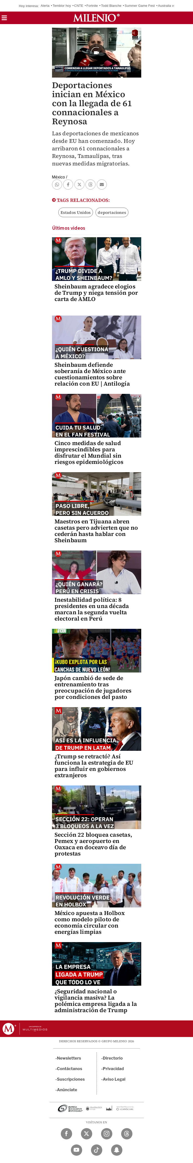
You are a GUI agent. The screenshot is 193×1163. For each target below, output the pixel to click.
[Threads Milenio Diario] (126, 1133)
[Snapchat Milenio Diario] (116, 1150)
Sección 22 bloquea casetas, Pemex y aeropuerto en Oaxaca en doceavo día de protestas (93, 844)
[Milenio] (96, 18)
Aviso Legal (114, 1079)
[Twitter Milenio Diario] (86, 1133)
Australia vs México (172, 6)
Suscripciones (71, 1079)
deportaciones (112, 212)
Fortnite (92, 6)
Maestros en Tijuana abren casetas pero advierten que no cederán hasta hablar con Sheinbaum (96, 530)
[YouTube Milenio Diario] (76, 1150)
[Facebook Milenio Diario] (66, 1133)
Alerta (45, 6)
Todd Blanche (111, 6)
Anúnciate (67, 1089)
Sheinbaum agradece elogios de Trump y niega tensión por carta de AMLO (96, 292)
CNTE (78, 6)
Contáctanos (69, 1068)
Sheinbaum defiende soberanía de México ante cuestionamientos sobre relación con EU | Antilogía (92, 374)
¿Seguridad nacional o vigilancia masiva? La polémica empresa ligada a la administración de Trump (96, 1000)
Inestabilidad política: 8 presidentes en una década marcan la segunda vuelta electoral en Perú (92, 609)
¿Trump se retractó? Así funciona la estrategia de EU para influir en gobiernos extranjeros (94, 765)
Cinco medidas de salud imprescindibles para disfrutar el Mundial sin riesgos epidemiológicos (89, 452)
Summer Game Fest (140, 6)
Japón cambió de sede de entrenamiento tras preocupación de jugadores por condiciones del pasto (93, 687)
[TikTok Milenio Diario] (96, 1150)
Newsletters (69, 1058)
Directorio (113, 1058)
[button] (4, 19)
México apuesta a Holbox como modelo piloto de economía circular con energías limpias (90, 922)
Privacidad (113, 1068)
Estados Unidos (76, 212)
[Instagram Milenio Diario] (106, 1133)
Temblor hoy (62, 6)
